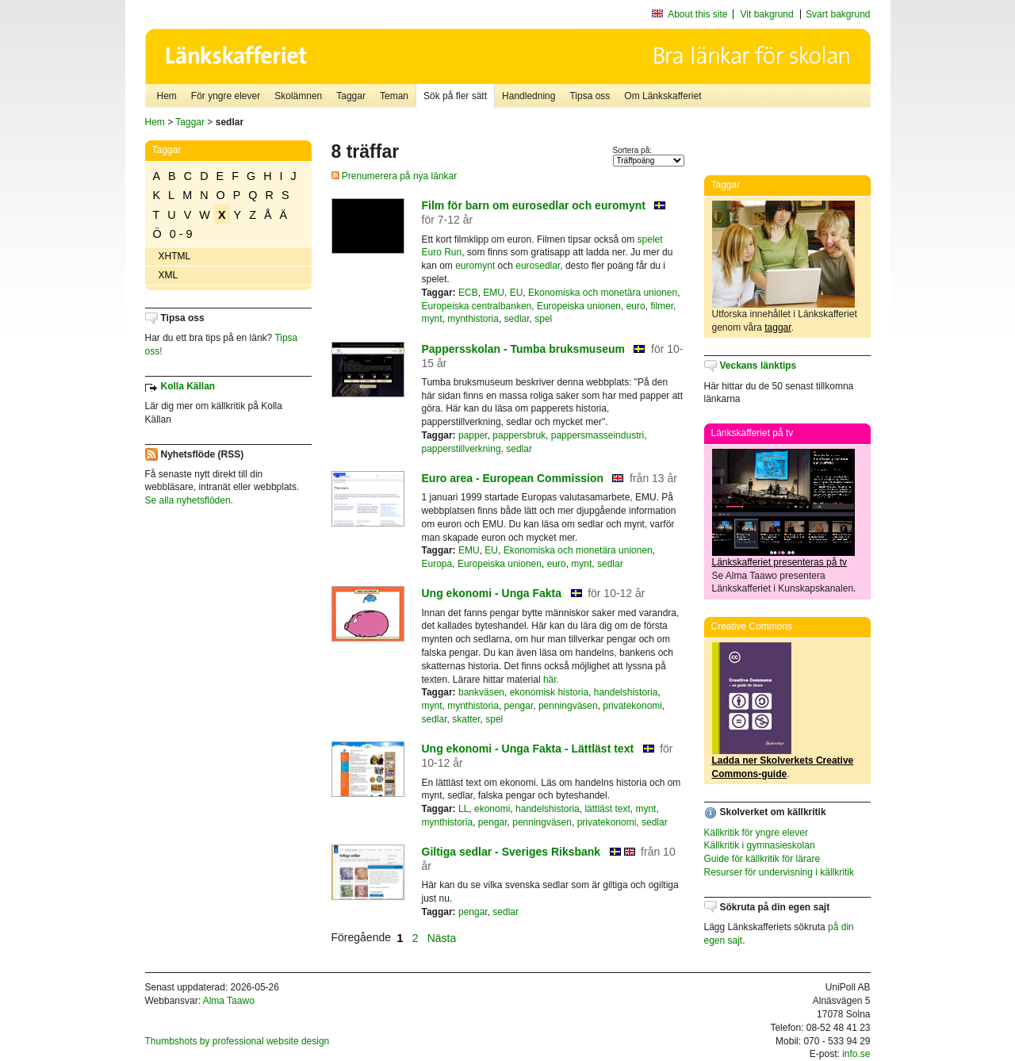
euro (635, 306)
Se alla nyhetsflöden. (189, 500)
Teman (394, 96)
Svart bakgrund (838, 14)
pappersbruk (519, 435)
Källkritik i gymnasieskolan (759, 845)
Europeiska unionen (579, 306)
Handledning (528, 96)
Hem (167, 96)
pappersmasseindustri (597, 435)
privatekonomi (632, 705)
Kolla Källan (188, 386)
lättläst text (607, 808)
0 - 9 (181, 234)
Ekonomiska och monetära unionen (602, 292)
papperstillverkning (461, 448)
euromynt (475, 265)
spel (543, 318)
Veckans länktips (758, 365)
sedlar (517, 318)
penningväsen (568, 705)
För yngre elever (225, 96)
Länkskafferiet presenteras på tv (780, 562)
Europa (437, 563)
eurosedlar (537, 265)
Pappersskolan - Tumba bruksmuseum (523, 349)
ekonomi (492, 808)
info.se (856, 1053)
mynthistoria (473, 318)
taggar (777, 327)
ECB (468, 292)
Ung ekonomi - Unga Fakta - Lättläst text (528, 748)
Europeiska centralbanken (477, 306)
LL (463, 808)
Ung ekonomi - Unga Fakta (492, 593)
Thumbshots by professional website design (237, 1041)
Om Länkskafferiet (662, 96)
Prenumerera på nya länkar (394, 176)
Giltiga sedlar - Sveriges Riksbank (511, 851)
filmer (661, 306)
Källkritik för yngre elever (756, 832)
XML (168, 275)
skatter (466, 719)
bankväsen (481, 692)
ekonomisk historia (549, 692)
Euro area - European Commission (513, 478)
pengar (519, 705)
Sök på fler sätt (455, 96)
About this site (697, 14)
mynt (432, 318)
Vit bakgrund (767, 14)
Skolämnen (298, 96)
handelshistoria (626, 692)
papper (473, 435)
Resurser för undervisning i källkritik (779, 872)
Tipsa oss (589, 96)
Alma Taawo (229, 1000)
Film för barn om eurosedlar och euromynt (533, 205)
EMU (493, 292)
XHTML (175, 256)
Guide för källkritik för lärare (762, 858)
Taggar (351, 96)
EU (516, 292)
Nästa (443, 937)
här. (551, 679)
